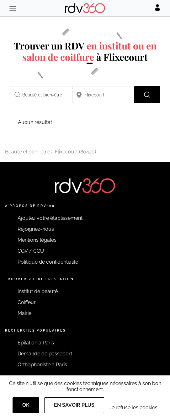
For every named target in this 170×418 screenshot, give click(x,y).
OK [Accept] (25, 405)
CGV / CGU (31, 251)
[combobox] (41, 94)
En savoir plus (74, 405)
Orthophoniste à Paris (42, 365)
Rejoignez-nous (36, 229)
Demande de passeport (45, 354)
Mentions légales (37, 240)
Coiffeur (27, 302)
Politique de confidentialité (48, 262)
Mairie (24, 313)
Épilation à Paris (36, 343)
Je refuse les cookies (133, 407)
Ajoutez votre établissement (50, 218)
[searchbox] (41, 94)
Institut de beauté (38, 291)
